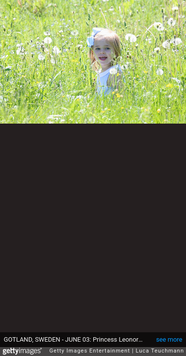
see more (169, 334)
